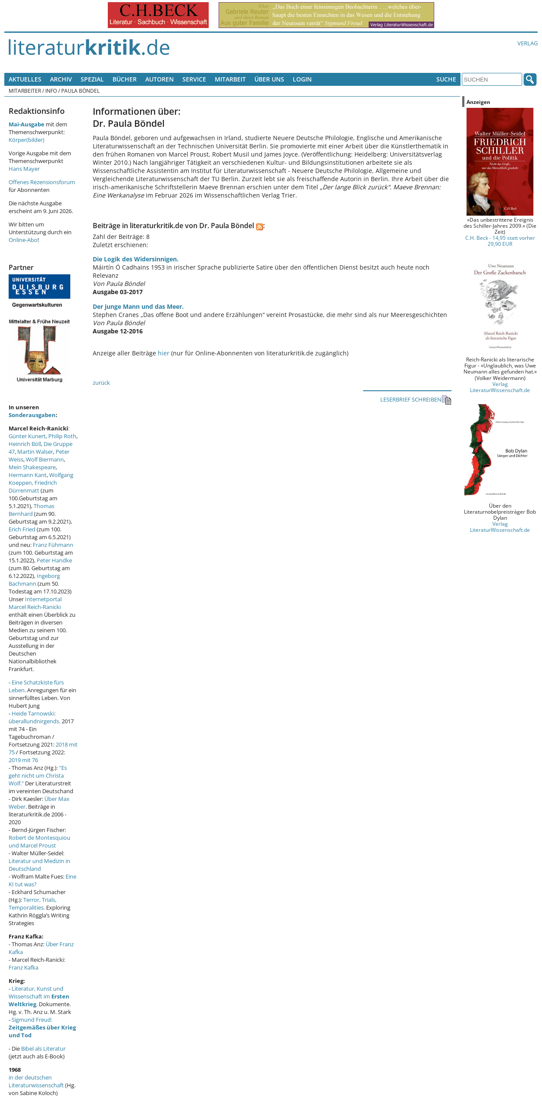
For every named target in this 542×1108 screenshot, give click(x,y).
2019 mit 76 (23, 760)
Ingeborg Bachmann (34, 579)
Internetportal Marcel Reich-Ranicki (35, 603)
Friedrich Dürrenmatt (33, 486)
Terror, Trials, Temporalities (32, 903)
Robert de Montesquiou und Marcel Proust (39, 841)
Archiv (61, 79)
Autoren (159, 79)
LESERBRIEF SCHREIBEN (415, 400)
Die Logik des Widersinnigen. (136, 259)
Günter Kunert (27, 436)
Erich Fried (22, 529)
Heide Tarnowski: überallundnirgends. (34, 717)
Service (194, 79)
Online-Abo (23, 240)
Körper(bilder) (26, 140)
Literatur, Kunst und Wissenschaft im (39, 996)
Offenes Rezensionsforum (42, 182)
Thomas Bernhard (31, 510)
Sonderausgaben (32, 415)
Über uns (269, 79)
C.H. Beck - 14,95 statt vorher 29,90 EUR (500, 240)
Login (302, 79)
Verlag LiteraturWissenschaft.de (500, 386)
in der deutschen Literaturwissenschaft (36, 1081)
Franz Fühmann (53, 545)
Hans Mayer (24, 169)
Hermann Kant (28, 475)
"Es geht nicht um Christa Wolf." (38, 775)
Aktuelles (25, 79)
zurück (101, 382)
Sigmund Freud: (42, 1027)
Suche (446, 79)
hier (163, 353)
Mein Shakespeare (32, 467)
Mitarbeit (230, 79)
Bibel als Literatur (43, 1048)
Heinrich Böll (25, 444)
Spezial (92, 79)
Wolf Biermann (45, 459)
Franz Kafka (23, 967)
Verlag (527, 43)
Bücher (125, 79)
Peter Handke (54, 560)
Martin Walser (35, 451)
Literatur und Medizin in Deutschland (39, 865)
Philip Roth (62, 436)
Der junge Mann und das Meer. (138, 306)
